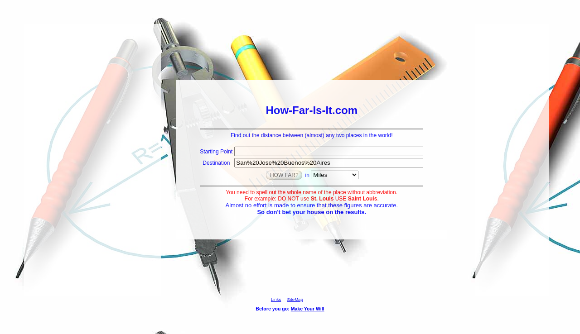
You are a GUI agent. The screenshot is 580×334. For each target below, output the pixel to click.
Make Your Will (307, 308)
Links (276, 299)
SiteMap (295, 299)
